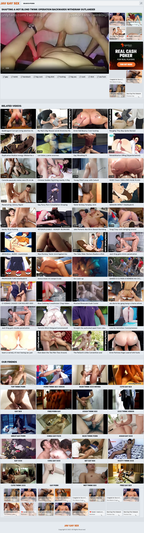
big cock (39, 76)
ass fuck (102, 76)
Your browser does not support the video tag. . (54, 43)
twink (15, 76)
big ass (73, 76)
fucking (63, 76)
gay (6, 76)
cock (83, 76)
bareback (27, 76)
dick (92, 76)
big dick (51, 76)
